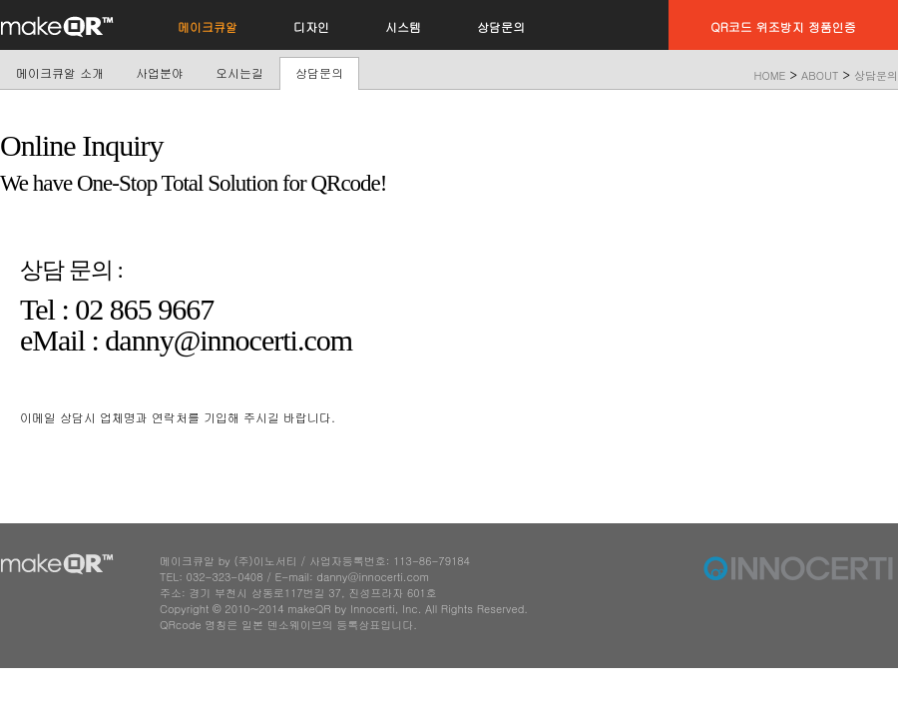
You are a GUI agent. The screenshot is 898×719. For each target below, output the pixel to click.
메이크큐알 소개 (60, 72)
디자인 (311, 26)
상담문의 (319, 72)
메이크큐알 (207, 26)
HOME (770, 75)
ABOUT (819, 75)
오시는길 (239, 72)
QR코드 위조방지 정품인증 (782, 26)
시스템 (403, 26)
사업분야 (160, 72)
